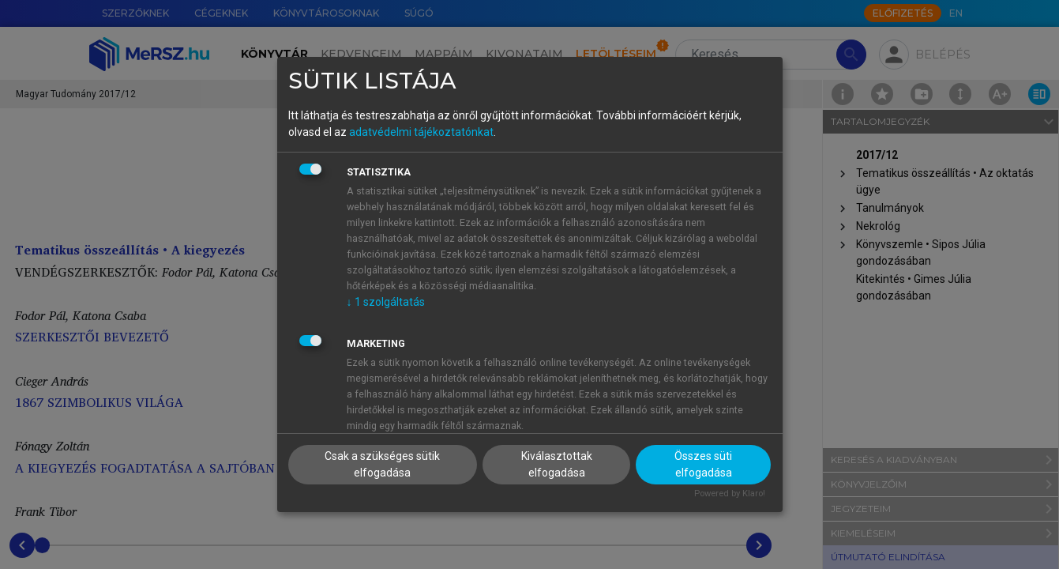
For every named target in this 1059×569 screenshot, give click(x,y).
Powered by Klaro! (729, 493)
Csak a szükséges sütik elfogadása (382, 464)
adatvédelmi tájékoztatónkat (421, 132)
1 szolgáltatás (386, 302)
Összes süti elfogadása (703, 464)
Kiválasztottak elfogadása (556, 464)
